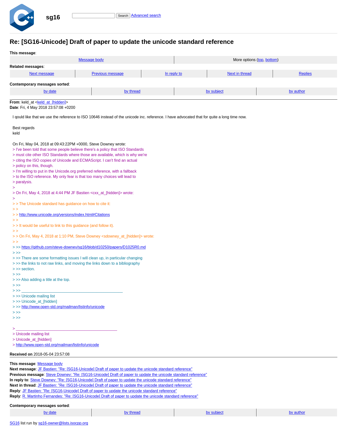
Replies (305, 74)
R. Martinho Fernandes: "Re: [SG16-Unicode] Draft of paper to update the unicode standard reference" (110, 396)
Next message (41, 74)
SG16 (15, 423)
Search (123, 15)
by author (297, 91)
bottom (271, 60)
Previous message (108, 74)
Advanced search (146, 15)
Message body (91, 60)
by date (50, 91)
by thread (132, 91)
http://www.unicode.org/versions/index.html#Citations (64, 215)
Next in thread (239, 74)
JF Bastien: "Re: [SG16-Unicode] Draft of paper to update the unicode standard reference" (115, 369)
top (260, 60)
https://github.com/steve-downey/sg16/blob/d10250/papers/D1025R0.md (84, 247)
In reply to (173, 74)
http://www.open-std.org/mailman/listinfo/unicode (63, 307)
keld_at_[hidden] (51, 102)
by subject (214, 91)
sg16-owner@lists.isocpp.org (63, 423)
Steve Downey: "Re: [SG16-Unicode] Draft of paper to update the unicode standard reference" (126, 375)
